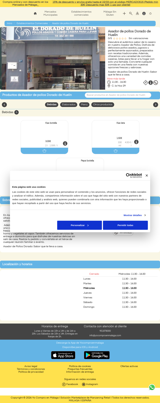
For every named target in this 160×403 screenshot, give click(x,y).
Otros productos (102, 104)
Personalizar (79, 225)
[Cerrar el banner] (147, 175)
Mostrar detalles (133, 215)
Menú (84, 104)
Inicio (9, 23)
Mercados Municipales (50, 13)
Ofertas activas (129, 366)
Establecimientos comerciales (81, 13)
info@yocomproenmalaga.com (105, 335)
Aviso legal (30, 366)
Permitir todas (125, 225)
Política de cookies (80, 366)
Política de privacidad (30, 372)
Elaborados (68, 104)
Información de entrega (80, 372)
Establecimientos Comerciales (32, 23)
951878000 (105, 331)
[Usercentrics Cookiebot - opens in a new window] (128, 175)
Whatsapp (126, 232)
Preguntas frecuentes (80, 369)
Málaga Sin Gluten (109, 13)
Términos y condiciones (31, 369)
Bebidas (51, 104)
